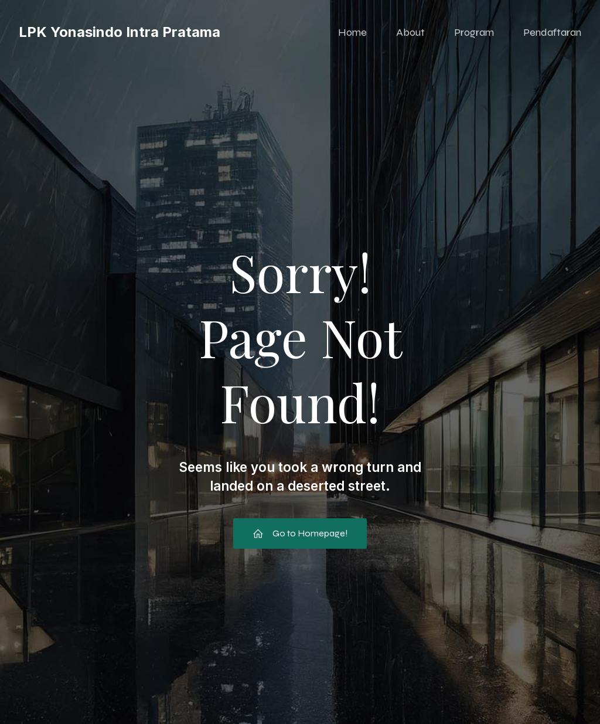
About (410, 32)
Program (474, 32)
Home (352, 32)
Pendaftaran (552, 32)
